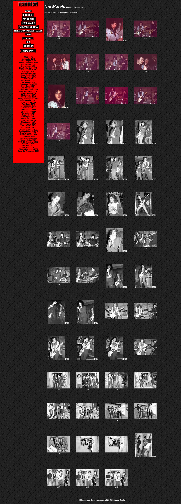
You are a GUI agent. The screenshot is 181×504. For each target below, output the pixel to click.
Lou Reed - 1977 (28, 108)
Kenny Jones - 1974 (28, 102)
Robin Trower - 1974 (28, 124)
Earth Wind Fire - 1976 (28, 84)
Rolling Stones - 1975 (28, 129)
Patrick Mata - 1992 (28, 118)
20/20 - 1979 (28, 57)
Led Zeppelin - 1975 (28, 106)
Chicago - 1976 (28, 72)
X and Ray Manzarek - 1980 (28, 151)
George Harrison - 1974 (28, 91)
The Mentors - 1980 (28, 109)
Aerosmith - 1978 (28, 59)
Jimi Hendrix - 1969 (28, 97)
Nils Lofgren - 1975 (28, 117)
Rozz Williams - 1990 (28, 133)
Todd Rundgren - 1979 (28, 138)
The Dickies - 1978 (28, 81)
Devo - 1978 (28, 79)
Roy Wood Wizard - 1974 (28, 131)
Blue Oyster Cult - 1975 (28, 68)
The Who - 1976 (28, 147)
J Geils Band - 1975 (28, 93)
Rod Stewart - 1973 (28, 128)
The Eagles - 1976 (28, 82)
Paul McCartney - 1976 (28, 120)
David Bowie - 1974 (28, 75)
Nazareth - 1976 (28, 115)
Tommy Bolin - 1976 (28, 140)
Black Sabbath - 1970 (28, 64)
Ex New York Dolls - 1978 (28, 90)
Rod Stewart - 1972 (28, 126)
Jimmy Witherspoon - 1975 (28, 99)
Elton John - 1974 (28, 86)
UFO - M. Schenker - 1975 (28, 142)
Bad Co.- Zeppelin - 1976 (28, 63)
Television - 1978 (28, 137)
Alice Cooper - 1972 (28, 61)
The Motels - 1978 (28, 113)
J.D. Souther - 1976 (28, 95)
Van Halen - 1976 (28, 144)
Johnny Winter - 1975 (28, 100)
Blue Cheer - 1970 (28, 66)
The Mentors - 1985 (28, 111)
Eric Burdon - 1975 (28, 88)
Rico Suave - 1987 (28, 122)
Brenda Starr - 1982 (28, 70)
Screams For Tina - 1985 (28, 135)
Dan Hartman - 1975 (28, 73)
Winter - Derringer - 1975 (28, 149)
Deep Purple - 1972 (28, 77)
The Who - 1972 (28, 146)
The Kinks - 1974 (28, 104)
